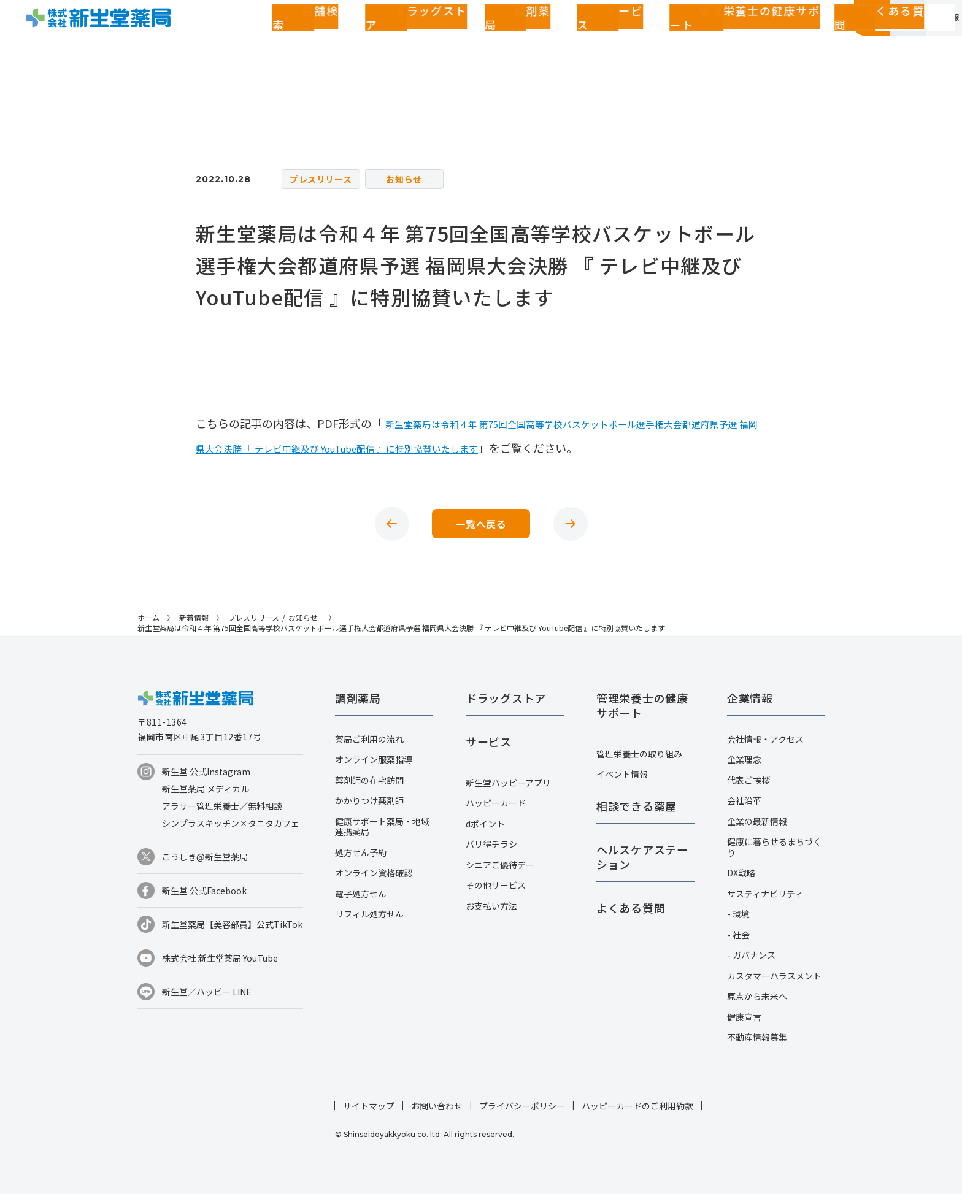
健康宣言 (744, 1022)
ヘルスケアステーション (642, 861)
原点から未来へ (757, 1001)
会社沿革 (744, 805)
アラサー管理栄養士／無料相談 (222, 811)
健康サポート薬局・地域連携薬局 (382, 831)
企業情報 (845, 39)
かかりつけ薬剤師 (369, 805)
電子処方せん (361, 898)
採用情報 (923, 39)
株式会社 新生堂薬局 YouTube (220, 963)
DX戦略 (741, 877)
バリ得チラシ (491, 849)
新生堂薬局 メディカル (205, 793)
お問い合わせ (437, 1111)
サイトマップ (368, 1111)
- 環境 (738, 919)
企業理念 (744, 764)
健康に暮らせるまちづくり (774, 852)
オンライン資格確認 (373, 877)
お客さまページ (766, 40)
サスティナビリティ (765, 898)
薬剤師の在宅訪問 (369, 785)
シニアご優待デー (500, 870)
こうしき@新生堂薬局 (205, 862)
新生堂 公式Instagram (206, 776)
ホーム (148, 622)
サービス (495, 39)
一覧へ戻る (480, 526)
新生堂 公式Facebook (204, 895)
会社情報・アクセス (765, 744)
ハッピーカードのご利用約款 (637, 1111)
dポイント (485, 828)
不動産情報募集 (757, 1042)
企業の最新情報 (757, 826)
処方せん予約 (361, 857)
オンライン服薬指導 (373, 764)
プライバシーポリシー (522, 1111)
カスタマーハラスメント (774, 981)
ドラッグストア (384, 39)
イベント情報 (622, 779)
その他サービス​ (496, 890)
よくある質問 (676, 39)
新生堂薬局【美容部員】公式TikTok (232, 929)
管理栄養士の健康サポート (581, 39)
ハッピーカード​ (496, 808)
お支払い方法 (491, 911)
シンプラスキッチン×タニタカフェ (230, 828)
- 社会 (738, 939)
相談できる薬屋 (636, 811)
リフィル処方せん (369, 919)
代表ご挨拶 (748, 785)
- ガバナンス (751, 960)
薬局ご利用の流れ (369, 744)
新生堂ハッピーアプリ (508, 787)
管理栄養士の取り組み (639, 759)
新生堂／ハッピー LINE (207, 996)
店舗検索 (320, 39)
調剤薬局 (446, 39)
